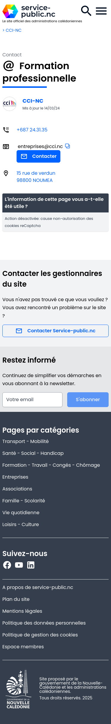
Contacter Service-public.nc (55, 330)
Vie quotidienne (20, 512)
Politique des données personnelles (44, 623)
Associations (17, 488)
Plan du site (16, 599)
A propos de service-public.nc (37, 587)
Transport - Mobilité (25, 441)
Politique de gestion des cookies (40, 634)
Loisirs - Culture (20, 524)
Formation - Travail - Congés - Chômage (51, 465)
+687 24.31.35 (32, 129)
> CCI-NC (12, 30)
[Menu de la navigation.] (101, 11)
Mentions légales (22, 611)
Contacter (38, 156)
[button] (67, 146)
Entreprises (15, 477)
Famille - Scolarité (23, 500)
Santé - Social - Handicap (33, 453)
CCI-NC (32, 100)
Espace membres (23, 646)
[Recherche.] (86, 11)
